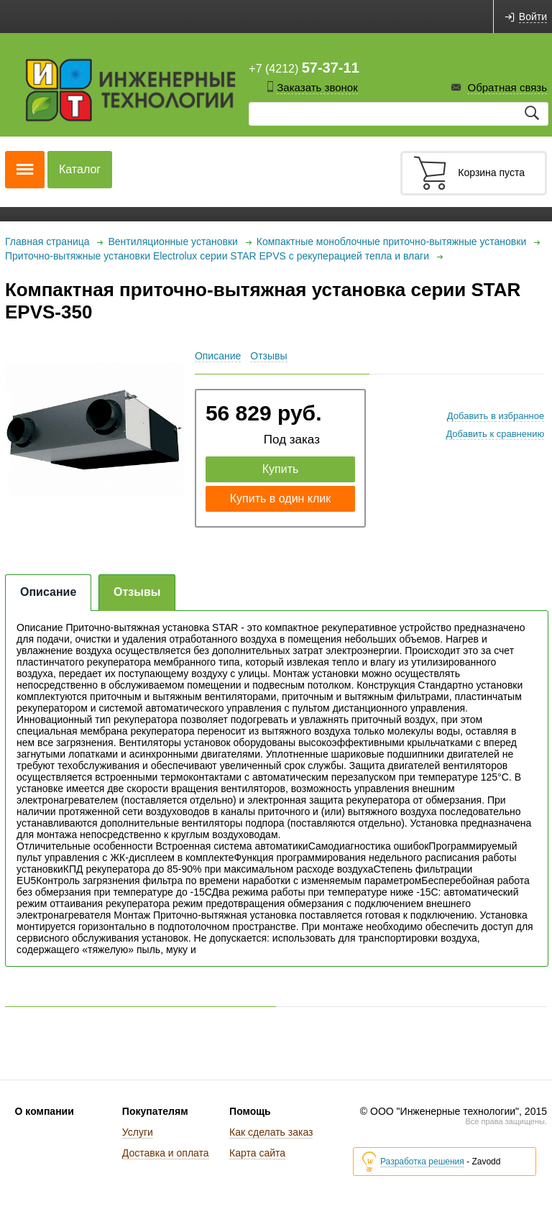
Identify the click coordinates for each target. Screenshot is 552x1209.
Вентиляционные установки (172, 241)
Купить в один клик (280, 498)
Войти (533, 17)
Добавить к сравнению (495, 433)
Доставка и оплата (165, 1153)
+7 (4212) (304, 67)
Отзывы (268, 356)
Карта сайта (257, 1153)
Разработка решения (422, 1162)
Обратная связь (507, 87)
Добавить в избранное (495, 415)
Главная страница (47, 241)
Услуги (137, 1132)
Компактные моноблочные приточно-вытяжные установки (392, 241)
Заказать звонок (317, 87)
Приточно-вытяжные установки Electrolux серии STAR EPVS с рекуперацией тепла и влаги (217, 256)
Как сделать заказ (271, 1132)
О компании (44, 1111)
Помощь (250, 1111)
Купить (280, 469)
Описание (218, 356)
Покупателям (155, 1111)
